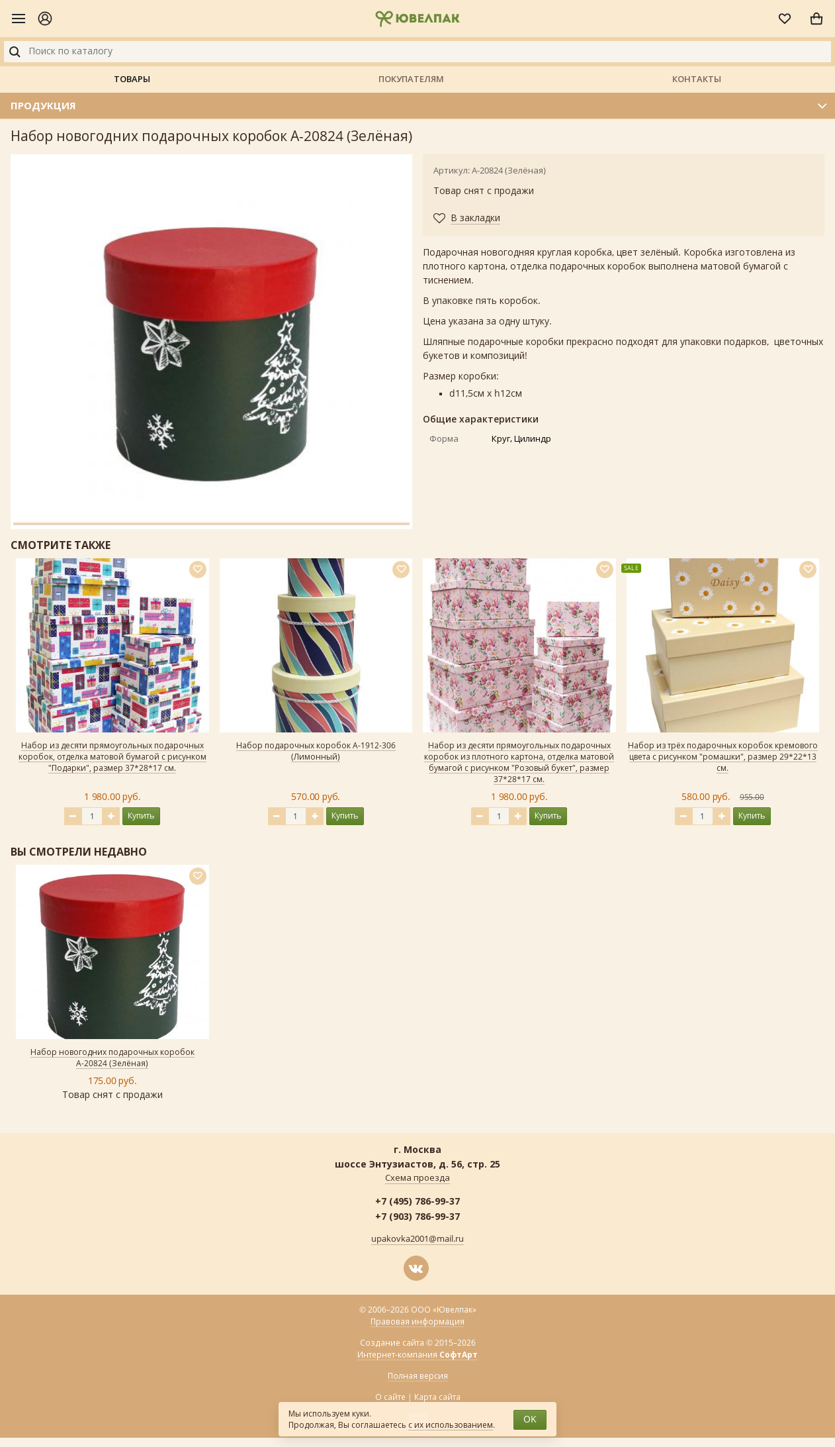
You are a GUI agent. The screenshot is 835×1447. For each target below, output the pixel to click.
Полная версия (418, 1376)
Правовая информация (417, 1321)
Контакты (696, 79)
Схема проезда (417, 1178)
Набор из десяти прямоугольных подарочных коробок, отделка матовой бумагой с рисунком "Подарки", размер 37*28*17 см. (112, 757)
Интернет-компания (417, 1355)
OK (530, 1419)
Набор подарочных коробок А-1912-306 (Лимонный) (316, 751)
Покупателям (411, 79)
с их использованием (450, 1425)
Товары (132, 79)
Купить (141, 816)
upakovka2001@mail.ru (417, 1239)
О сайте (390, 1397)
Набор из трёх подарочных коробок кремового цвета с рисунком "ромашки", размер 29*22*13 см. (723, 757)
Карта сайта (437, 1397)
